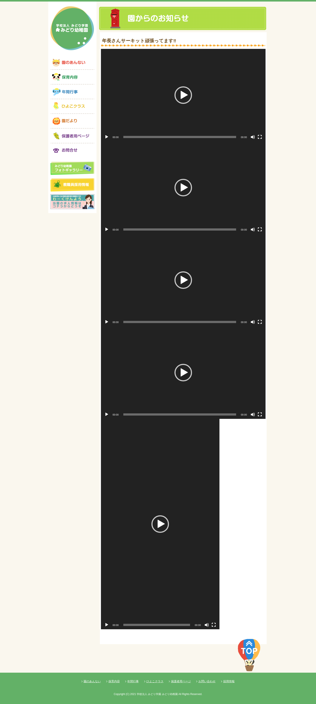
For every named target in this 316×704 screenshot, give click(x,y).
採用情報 (229, 681)
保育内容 (114, 681)
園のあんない (92, 681)
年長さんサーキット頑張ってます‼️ (139, 40)
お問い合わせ (206, 681)
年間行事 (133, 681)
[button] (183, 95)
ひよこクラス (154, 681)
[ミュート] (253, 137)
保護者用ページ (181, 681)
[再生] (106, 137)
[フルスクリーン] (260, 137)
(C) (127, 694)
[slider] (179, 137)
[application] (183, 95)
